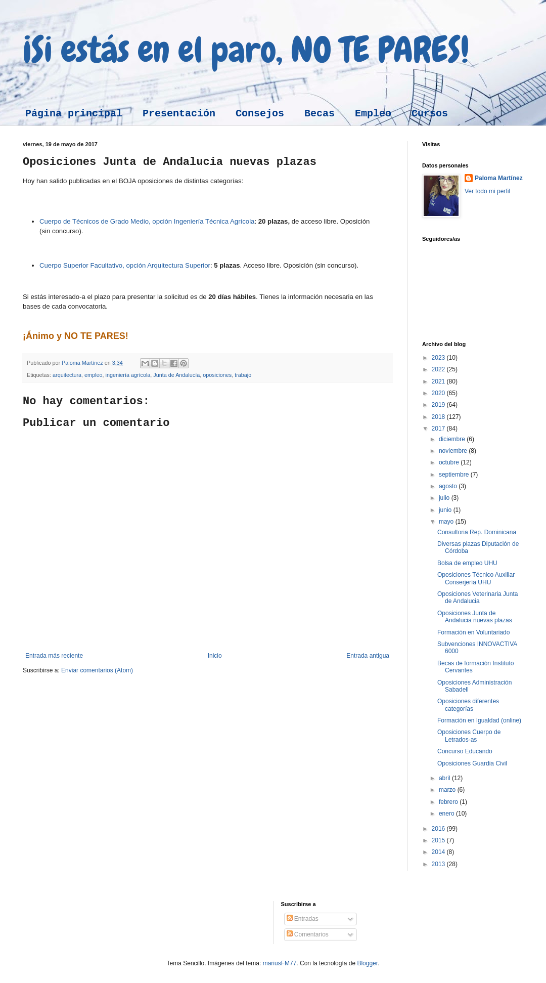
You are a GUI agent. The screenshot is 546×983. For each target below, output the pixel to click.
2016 (439, 828)
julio (445, 497)
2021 (439, 381)
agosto (449, 486)
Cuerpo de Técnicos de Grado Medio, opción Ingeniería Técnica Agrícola (146, 221)
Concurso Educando (464, 751)
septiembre (455, 474)
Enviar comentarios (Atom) (97, 670)
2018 (439, 416)
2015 (439, 840)
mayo (447, 521)
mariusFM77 (280, 963)
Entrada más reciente (54, 655)
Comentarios (308, 934)
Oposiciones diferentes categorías (468, 705)
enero (447, 813)
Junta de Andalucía (176, 375)
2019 (439, 404)
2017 (439, 428)
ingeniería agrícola (127, 375)
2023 (439, 357)
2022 (439, 369)
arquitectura (67, 375)
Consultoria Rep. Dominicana (476, 532)
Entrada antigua (367, 655)
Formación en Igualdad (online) (479, 720)
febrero (449, 801)
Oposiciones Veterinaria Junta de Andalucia (477, 597)
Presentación (179, 113)
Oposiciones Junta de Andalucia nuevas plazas (474, 617)
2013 (439, 864)
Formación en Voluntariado (473, 632)
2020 (439, 393)
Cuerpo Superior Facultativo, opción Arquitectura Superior (124, 265)
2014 (439, 852)
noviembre (454, 450)
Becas (319, 113)
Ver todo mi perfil (487, 191)
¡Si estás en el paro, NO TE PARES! (246, 49)
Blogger (367, 963)
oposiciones (217, 375)
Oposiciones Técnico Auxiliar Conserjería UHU (476, 578)
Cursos (430, 113)
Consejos (260, 113)
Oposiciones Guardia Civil (472, 763)
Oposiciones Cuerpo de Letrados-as (468, 736)
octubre (450, 462)
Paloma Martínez (499, 178)
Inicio (215, 655)
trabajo (243, 375)
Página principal (73, 113)
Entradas (302, 918)
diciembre (453, 439)
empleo (93, 375)
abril (445, 778)
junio (446, 510)
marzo (448, 789)
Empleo (373, 113)
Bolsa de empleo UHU (467, 563)
